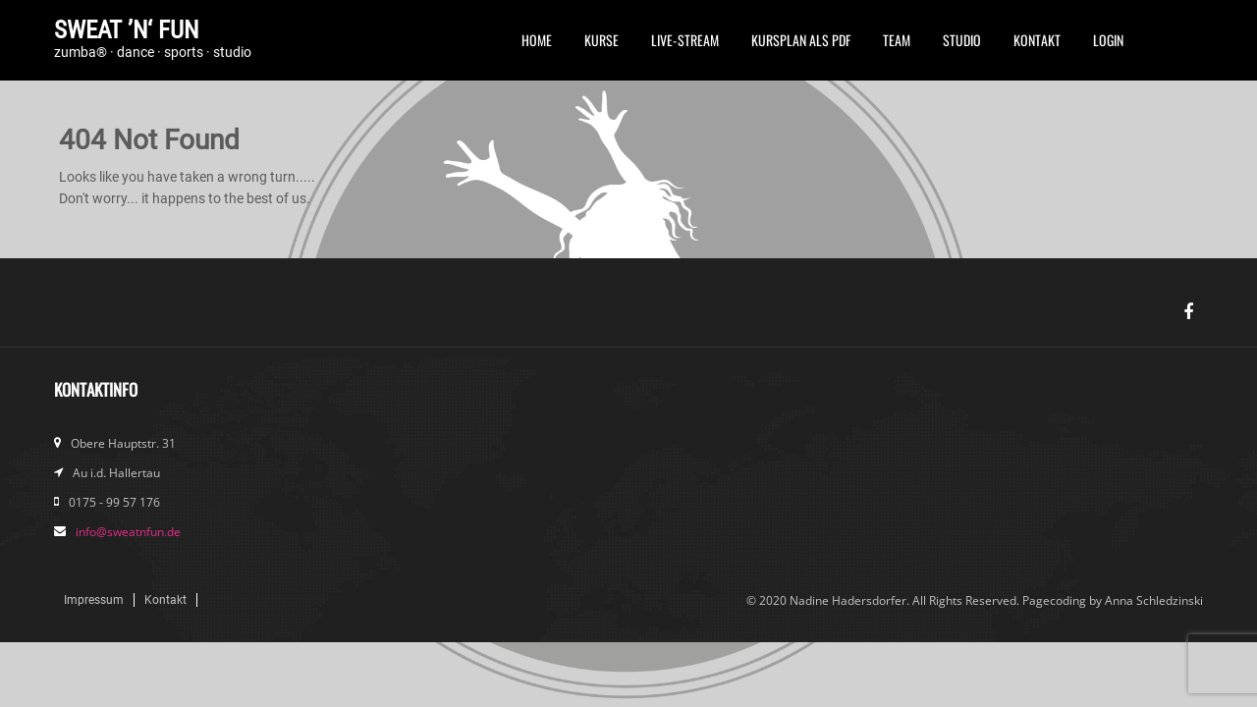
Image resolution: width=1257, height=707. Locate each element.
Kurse (601, 39)
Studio (962, 39)
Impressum (94, 600)
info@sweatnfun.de (128, 531)
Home (536, 39)
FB (1156, 46)
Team (896, 39)
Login (1108, 39)
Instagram (1188, 46)
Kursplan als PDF (800, 39)
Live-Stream (685, 39)
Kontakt (1037, 39)
